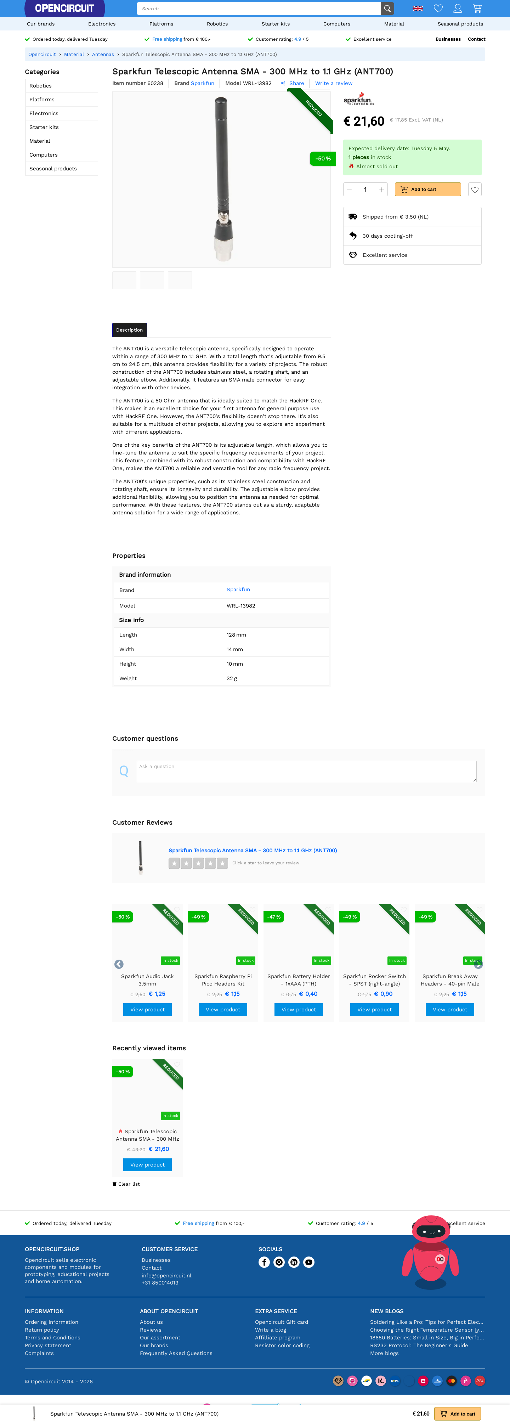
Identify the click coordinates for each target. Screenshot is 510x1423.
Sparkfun (227, 589)
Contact (476, 39)
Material (394, 24)
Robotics (217, 24)
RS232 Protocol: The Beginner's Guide (419, 1345)
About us (151, 1322)
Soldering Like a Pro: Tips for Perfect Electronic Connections (427, 1322)
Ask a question (156, 766)
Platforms (161, 24)
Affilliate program (277, 1337)
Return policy (42, 1330)
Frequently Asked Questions (176, 1353)
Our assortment (160, 1337)
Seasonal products (460, 24)
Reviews (151, 1330)
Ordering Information (51, 1322)
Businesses (448, 39)
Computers (336, 24)
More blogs (384, 1353)
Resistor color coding (282, 1345)
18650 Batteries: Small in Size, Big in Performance (427, 1337)
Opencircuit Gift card (281, 1322)
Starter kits (276, 24)
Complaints (39, 1353)
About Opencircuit (169, 1311)
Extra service (276, 1311)
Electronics (101, 24)
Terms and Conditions (52, 1337)
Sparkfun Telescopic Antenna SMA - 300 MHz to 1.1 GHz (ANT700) (253, 850)
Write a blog (270, 1330)
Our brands (41, 24)
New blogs (386, 1311)
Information (44, 1311)
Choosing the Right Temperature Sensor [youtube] (427, 1330)
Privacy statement (48, 1345)
